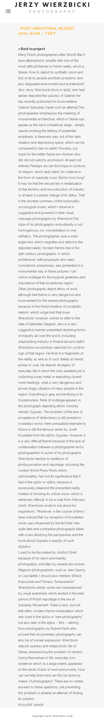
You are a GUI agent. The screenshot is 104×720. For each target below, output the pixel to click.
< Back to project (31, 49)
